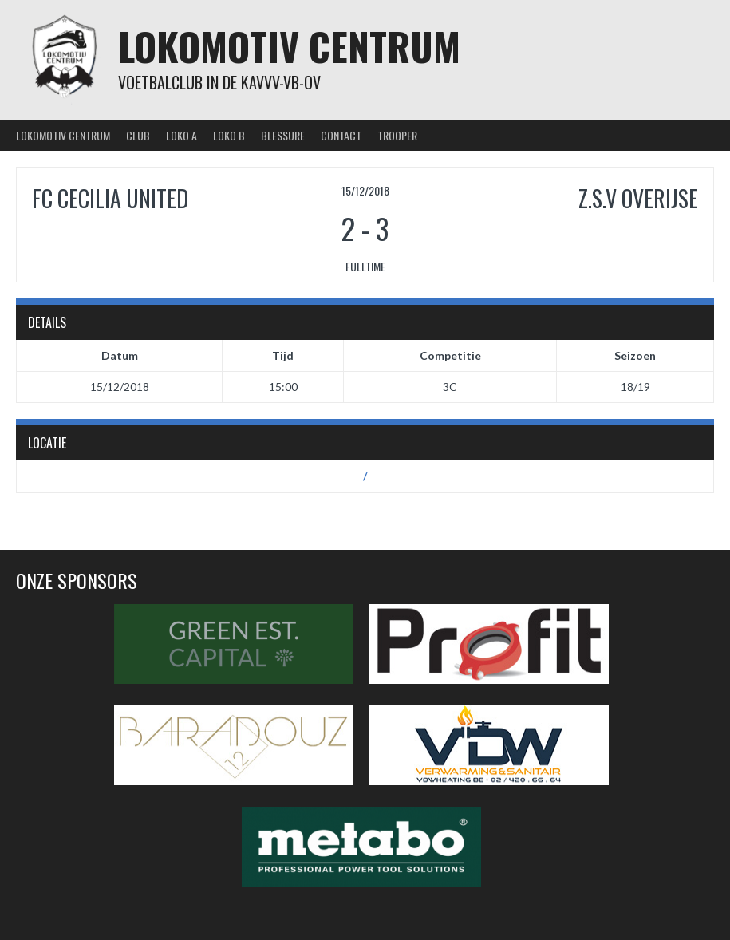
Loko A (181, 135)
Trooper (397, 135)
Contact (341, 135)
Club (138, 135)
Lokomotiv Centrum (289, 46)
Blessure (283, 135)
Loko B (229, 135)
